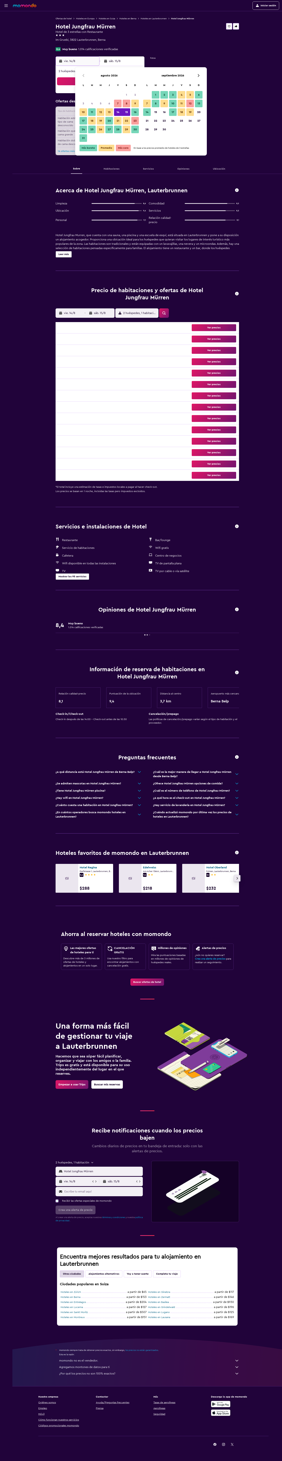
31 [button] (83, 138)
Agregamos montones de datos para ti (149, 1367)
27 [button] (109, 129)
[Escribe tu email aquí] (103, 1191)
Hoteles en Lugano (159, 1312)
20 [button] (109, 120)
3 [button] (83, 103)
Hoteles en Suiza (107, 18)
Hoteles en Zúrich (71, 1292)
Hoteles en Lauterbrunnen (154, 18)
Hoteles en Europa (85, 18)
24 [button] (83, 129)
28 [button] (117, 129)
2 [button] (135, 94)
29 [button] (126, 129)
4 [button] (92, 103)
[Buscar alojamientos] (6, 24)
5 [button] (100, 103)
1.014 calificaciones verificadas (98, 49)
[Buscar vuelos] (6, 16)
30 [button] (135, 129)
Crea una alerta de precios (210, 959)
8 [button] (126, 103)
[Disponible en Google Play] (220, 1404)
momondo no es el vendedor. (149, 1360)
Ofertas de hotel (64, 18)
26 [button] (100, 129)
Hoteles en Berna (127, 18)
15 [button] (126, 112)
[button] (6, 6)
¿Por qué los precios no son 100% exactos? (149, 1373)
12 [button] (100, 112)
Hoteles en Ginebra (159, 1292)
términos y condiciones (113, 1217)
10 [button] (83, 112)
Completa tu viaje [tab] (167, 1274)
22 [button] (126, 120)
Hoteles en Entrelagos (73, 1302)
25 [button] (92, 129)
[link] (147, 982)
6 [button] (109, 103)
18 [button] (92, 120)
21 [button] (118, 120)
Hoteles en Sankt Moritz (74, 1312)
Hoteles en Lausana (159, 1317)
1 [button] (126, 94)
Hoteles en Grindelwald (161, 1307)
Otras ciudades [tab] (72, 1274)
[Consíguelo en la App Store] (220, 1412)
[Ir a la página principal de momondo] (24, 5)
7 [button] (118, 103)
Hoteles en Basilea (158, 1302)
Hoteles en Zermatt (159, 1297)
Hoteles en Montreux (73, 1317)
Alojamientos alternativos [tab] (103, 1274)
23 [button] (135, 120)
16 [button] (135, 112)
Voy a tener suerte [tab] (138, 1274)
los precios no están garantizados (141, 1350)
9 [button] (135, 103)
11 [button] (92, 112)
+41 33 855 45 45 (66, 44)
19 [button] (100, 120)
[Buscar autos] (6, 31)
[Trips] (6, 42)
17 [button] (83, 120)
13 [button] (109, 112)
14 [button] (118, 112)
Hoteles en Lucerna (72, 1307)
